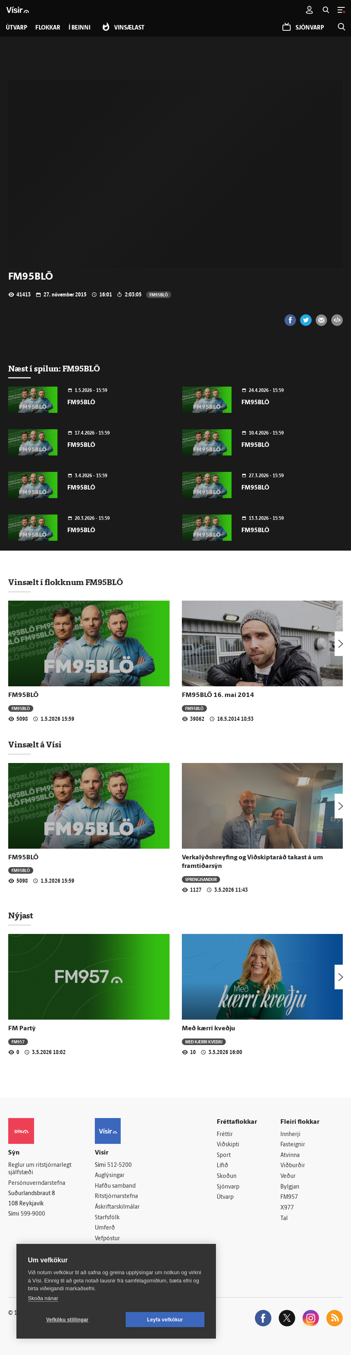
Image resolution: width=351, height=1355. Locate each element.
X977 (287, 1208)
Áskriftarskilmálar (117, 1207)
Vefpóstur (107, 1239)
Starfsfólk (107, 1218)
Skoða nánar (43, 1298)
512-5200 (119, 1165)
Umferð (105, 1228)
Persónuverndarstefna (36, 1183)
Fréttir (225, 1135)
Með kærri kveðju (208, 1028)
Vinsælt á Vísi (35, 744)
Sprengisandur (201, 879)
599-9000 (33, 1214)
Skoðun (226, 1176)
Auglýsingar (109, 1176)
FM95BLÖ (158, 294)
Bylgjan (289, 1187)
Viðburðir (292, 1166)
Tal (284, 1219)
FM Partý (22, 1028)
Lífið (222, 1166)
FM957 (18, 1041)
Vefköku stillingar (67, 1320)
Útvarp (225, 1197)
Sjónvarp (228, 1187)
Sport (224, 1155)
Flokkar (47, 28)
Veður (288, 1176)
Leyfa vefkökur (165, 1320)
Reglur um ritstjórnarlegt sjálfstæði (39, 1169)
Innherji (290, 1135)
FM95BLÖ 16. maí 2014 (218, 695)
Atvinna (290, 1155)
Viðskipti (228, 1145)
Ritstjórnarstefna (116, 1196)
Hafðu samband (115, 1186)
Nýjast (20, 915)
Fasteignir (292, 1145)
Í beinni (79, 28)
